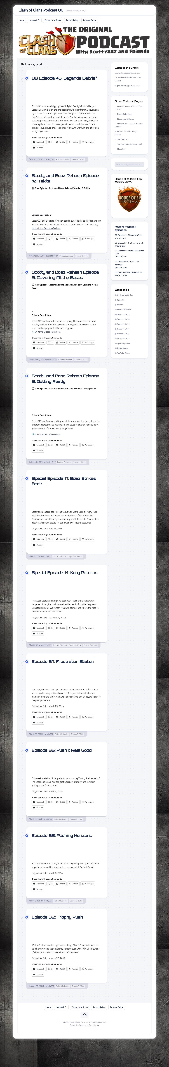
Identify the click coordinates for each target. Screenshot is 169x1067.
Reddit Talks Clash (124, 115)
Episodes (121, 301)
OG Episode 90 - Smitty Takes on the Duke (129, 253)
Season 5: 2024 (123, 335)
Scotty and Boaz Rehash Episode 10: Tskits (60, 184)
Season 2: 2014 (82, 262)
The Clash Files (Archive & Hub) (129, 145)
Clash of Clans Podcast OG (40, 10)
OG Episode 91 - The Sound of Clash (129, 244)
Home (21, 21)
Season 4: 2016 (123, 330)
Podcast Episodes (62, 166)
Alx (98, 1048)
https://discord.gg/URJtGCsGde (127, 87)
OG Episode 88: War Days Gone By (128, 273)
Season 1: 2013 (123, 315)
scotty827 (50, 166)
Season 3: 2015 (123, 325)
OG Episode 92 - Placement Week (128, 236)
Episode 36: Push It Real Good (66, 773)
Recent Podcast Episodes (125, 230)
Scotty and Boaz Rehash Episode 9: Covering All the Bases (62, 284)
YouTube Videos (123, 354)
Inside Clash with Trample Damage (126, 134)
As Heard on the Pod (125, 296)
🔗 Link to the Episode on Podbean (48, 234)
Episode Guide (89, 21)
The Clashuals (122, 140)
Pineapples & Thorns (125, 120)
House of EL (34, 21)
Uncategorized (122, 349)
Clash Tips (121, 150)
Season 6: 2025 (78, 166)
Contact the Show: (53, 21)
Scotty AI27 (53, 262)
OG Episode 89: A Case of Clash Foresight (127, 264)
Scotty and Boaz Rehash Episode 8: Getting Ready (60, 390)
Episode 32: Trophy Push (60, 940)
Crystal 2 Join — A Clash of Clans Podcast (129, 109)
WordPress (83, 1048)
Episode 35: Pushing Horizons (66, 858)
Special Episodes (75, 568)
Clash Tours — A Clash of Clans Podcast (128, 126)
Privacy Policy (72, 21)
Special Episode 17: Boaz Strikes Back (59, 493)
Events (120, 306)
